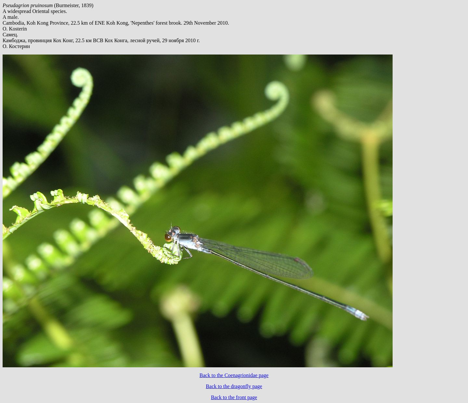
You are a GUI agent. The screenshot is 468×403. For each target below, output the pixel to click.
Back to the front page (234, 397)
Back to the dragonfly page (234, 386)
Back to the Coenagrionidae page (234, 375)
